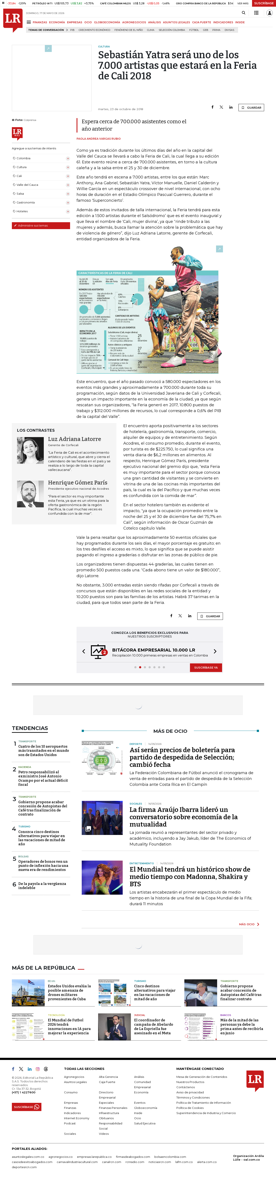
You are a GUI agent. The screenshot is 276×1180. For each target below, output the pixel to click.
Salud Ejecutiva (144, 1123)
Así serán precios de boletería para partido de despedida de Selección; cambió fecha (182, 757)
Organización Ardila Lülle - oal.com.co (248, 1157)
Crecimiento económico (94, 30)
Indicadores (72, 1113)
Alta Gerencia (108, 1076)
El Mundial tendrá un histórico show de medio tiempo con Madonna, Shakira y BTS (190, 877)
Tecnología (56, 1015)
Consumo (71, 1092)
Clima (150, 30)
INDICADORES (223, 22)
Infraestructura (109, 1113)
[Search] (243, 13)
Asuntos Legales (75, 1082)
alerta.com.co (207, 1162)
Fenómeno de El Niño (128, 30)
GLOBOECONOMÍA (107, 22)
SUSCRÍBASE (264, 3)
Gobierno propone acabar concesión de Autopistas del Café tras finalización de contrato (42, 808)
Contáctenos (185, 1087)
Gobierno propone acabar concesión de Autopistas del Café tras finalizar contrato (241, 992)
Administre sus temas (31, 225)
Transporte (27, 741)
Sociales (70, 1133)
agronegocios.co (61, 1156)
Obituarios (106, 1118)
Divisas (229, 30)
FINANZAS (40, 22)
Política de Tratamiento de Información (203, 1102)
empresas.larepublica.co (94, 1156)
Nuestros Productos (190, 1082)
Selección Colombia (172, 30)
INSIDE (240, 22)
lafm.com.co (184, 1162)
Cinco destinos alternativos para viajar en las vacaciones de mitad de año (155, 992)
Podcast (70, 1123)
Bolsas (23, 856)
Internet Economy (76, 1118)
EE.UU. (52, 981)
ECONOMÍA (57, 22)
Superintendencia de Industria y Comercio (206, 1113)
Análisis (139, 1076)
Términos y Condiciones (193, 1097)
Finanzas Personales (113, 1108)
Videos (104, 1133)
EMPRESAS (74, 22)
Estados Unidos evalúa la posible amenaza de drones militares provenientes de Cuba (69, 992)
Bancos (225, 1015)
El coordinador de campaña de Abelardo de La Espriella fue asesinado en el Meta (153, 1026)
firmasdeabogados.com (133, 1156)
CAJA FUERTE (201, 22)
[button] (82, 652)
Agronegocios (74, 1076)
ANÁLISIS (154, 22)
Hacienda (24, 767)
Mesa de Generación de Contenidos (201, 1076)
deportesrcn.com (24, 1167)
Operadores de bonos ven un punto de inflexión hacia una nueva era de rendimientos (43, 866)
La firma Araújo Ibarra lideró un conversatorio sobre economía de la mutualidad (184, 817)
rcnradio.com (134, 1162)
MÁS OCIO (246, 924)
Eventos (139, 1102)
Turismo (24, 826)
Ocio (137, 1118)
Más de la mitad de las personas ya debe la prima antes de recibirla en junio (241, 1026)
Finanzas (70, 1108)
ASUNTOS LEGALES (176, 22)
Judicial (139, 1015)
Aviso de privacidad (190, 1092)
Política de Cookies (190, 1108)
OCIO (88, 22)
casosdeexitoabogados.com (32, 1162)
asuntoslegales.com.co (28, 1156)
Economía (141, 1092)
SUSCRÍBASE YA (206, 667)
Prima (216, 30)
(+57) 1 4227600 (23, 1092)
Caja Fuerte (107, 1082)
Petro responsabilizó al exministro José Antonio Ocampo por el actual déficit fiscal (43, 778)
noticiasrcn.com (160, 1162)
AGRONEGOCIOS (134, 22)
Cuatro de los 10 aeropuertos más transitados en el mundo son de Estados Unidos (43, 750)
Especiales (106, 1102)
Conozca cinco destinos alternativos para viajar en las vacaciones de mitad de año (41, 838)
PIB (72, 30)
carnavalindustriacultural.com (77, 1162)
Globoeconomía (145, 1108)
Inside (138, 1113)
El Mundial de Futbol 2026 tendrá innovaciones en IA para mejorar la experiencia (69, 1026)
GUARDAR (251, 107)
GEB (205, 30)
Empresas (71, 1102)
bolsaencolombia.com (170, 1156)
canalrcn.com (111, 1162)
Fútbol (194, 30)
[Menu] (29, 22)
